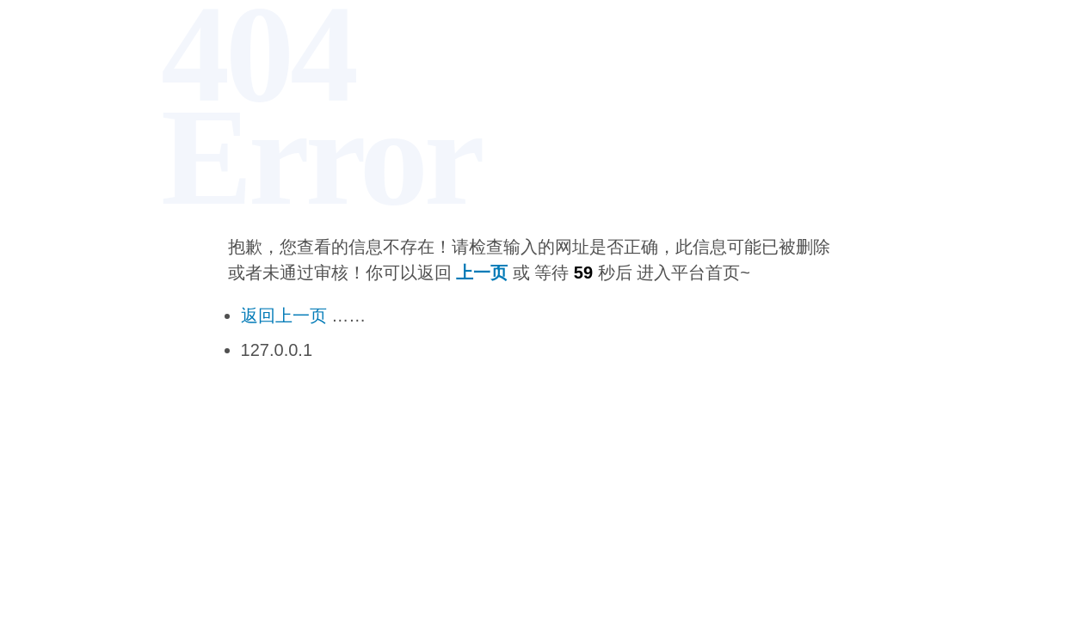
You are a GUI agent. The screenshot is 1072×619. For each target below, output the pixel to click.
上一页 (482, 272)
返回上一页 (284, 315)
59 (583, 272)
